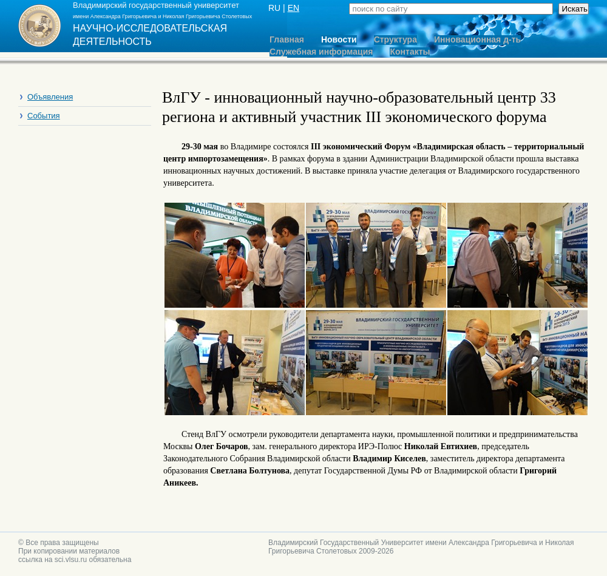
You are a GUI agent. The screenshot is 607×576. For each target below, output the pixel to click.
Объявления (50, 96)
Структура (395, 39)
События (43, 115)
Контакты (410, 51)
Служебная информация (321, 51)
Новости (339, 39)
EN (293, 8)
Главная (287, 39)
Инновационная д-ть (477, 39)
